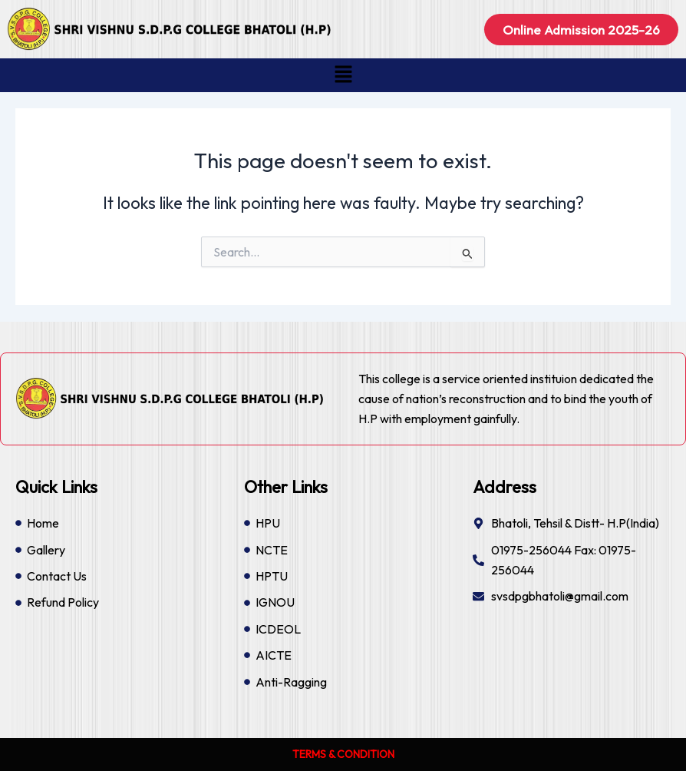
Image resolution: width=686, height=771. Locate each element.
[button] (343, 74)
